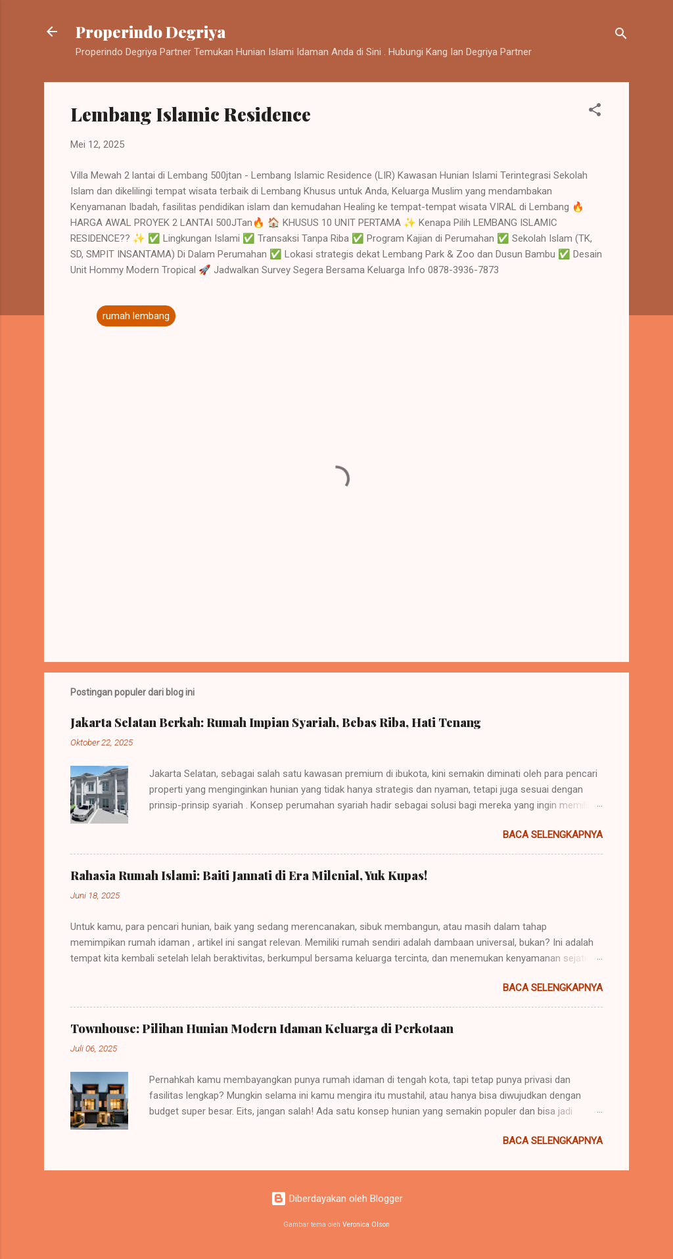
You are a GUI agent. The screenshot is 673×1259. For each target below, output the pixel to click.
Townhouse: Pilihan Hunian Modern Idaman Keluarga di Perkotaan (261, 1028)
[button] (595, 112)
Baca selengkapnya (553, 835)
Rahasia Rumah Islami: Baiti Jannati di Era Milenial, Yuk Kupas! (248, 875)
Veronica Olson (366, 1224)
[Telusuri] (621, 36)
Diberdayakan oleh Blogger (337, 1198)
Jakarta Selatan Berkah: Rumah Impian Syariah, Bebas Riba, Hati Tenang (275, 722)
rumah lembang (136, 316)
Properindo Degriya (151, 31)
